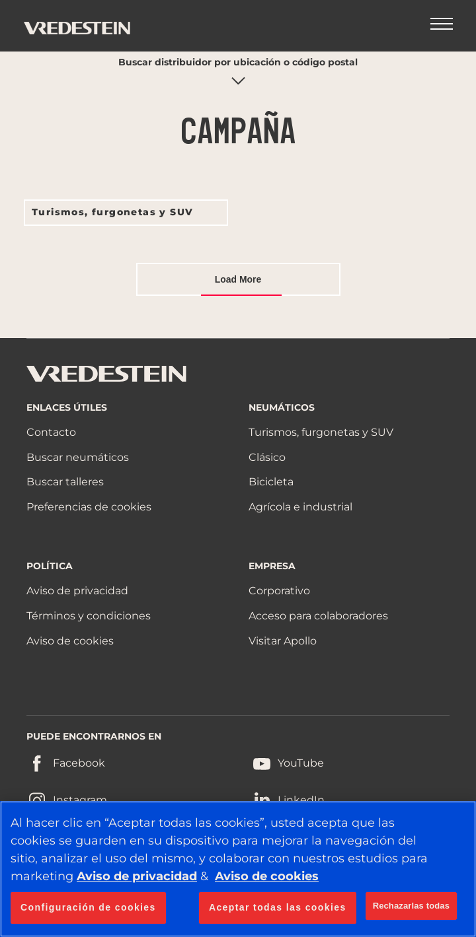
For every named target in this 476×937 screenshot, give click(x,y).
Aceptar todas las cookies (277, 907)
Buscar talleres (65, 481)
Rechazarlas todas (411, 906)
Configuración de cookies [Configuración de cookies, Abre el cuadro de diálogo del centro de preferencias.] (88, 907)
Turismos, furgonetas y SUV (112, 212)
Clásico (267, 457)
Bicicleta (271, 481)
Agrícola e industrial (300, 507)
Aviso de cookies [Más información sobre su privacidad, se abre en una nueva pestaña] (267, 876)
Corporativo (279, 590)
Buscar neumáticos (77, 457)
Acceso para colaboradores (318, 615)
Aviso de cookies (70, 641)
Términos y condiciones (88, 615)
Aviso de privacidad (77, 590)
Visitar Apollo (283, 641)
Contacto (51, 432)
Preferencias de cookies (88, 507)
